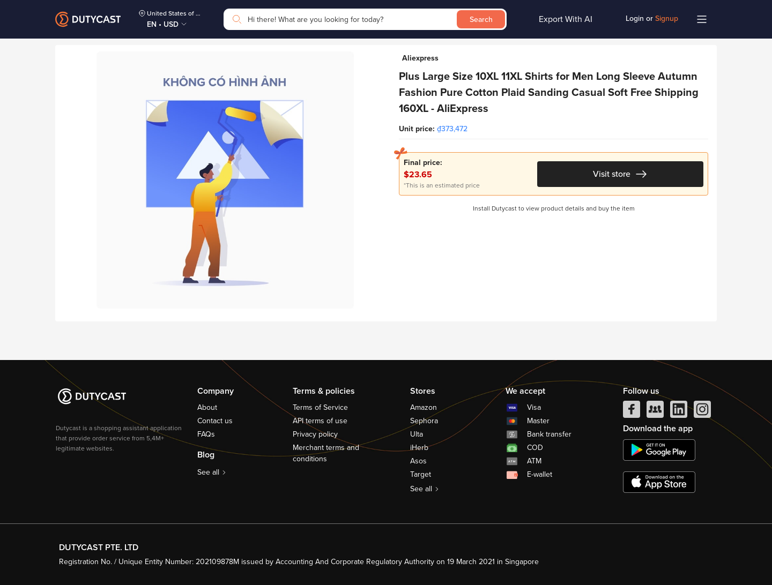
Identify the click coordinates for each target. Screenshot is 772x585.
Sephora (424, 420)
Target (420, 474)
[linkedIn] (678, 412)
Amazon (423, 407)
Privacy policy (315, 434)
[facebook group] (655, 412)
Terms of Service (320, 407)
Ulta (416, 434)
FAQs (206, 434)
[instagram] (702, 412)
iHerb (419, 447)
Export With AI (565, 19)
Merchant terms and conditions (326, 453)
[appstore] (659, 482)
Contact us (215, 420)
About (207, 407)
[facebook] (631, 412)
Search (481, 19)
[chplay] (659, 450)
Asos (418, 461)
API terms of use (320, 420)
